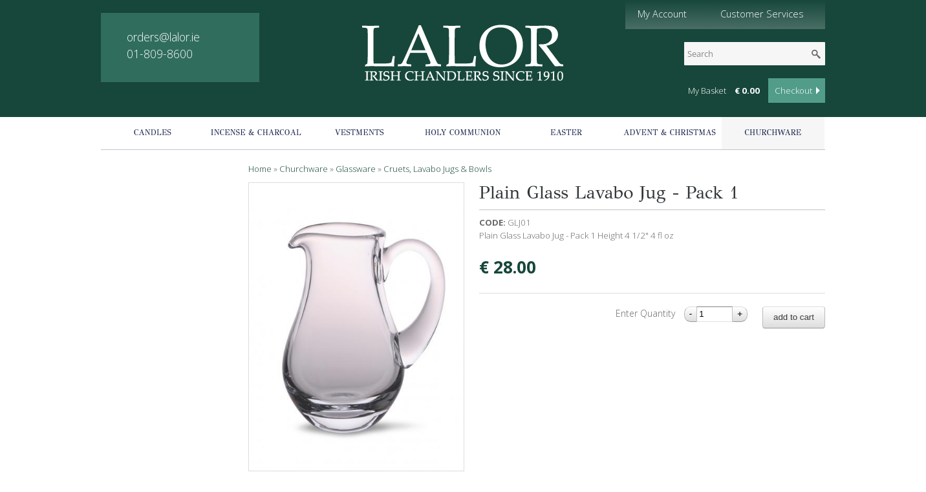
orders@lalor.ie (163, 37)
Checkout (793, 90)
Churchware (773, 132)
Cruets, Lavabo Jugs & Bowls (437, 169)
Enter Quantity (647, 313)
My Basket (707, 90)
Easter (566, 132)
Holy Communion (463, 132)
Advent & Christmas (669, 132)
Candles (152, 132)
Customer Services (762, 13)
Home (260, 169)
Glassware (356, 169)
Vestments (359, 132)
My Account (662, 13)
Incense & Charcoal (256, 132)
